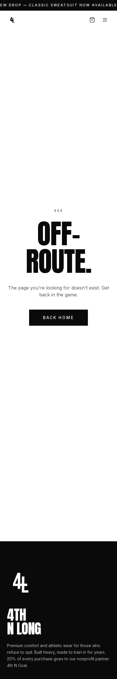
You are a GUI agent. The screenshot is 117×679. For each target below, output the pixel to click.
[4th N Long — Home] (12, 20)
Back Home (58, 317)
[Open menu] (105, 20)
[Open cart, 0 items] (92, 20)
